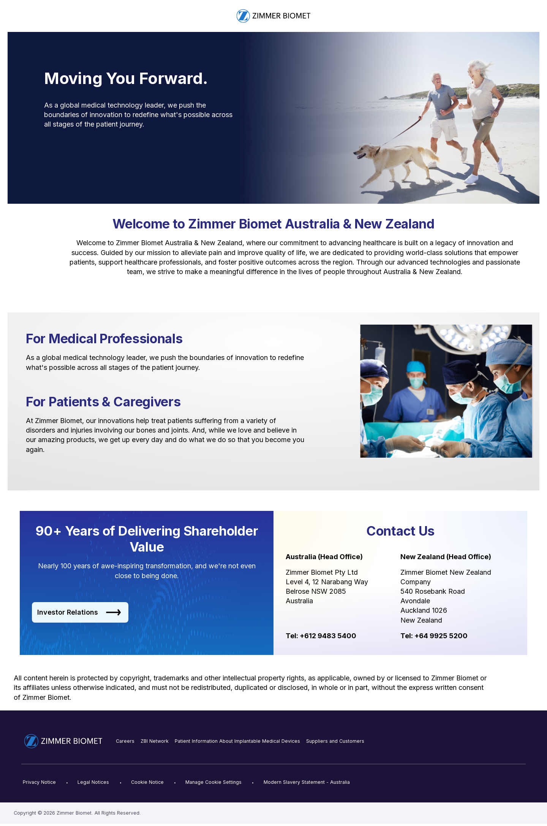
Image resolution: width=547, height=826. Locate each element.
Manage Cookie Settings (213, 782)
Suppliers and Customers (335, 741)
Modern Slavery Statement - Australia (307, 782)
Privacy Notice (39, 782)
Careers (125, 741)
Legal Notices (93, 782)
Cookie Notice (147, 782)
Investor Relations (79, 612)
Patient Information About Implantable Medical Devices (237, 741)
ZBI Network (155, 741)
